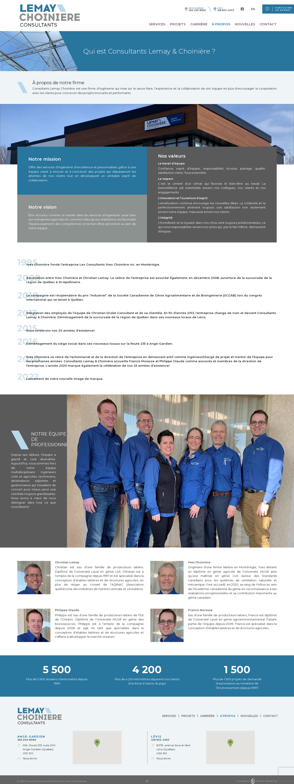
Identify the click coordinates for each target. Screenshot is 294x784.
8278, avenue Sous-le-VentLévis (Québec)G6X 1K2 (173, 749)
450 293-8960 (197, 10)
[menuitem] (253, 9)
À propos (221, 24)
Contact (268, 24)
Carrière (198, 24)
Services (157, 24)
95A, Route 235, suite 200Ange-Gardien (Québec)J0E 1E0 (39, 749)
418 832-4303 (225, 10)
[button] (97, 743)
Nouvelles (245, 24)
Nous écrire (30, 758)
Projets (178, 24)
